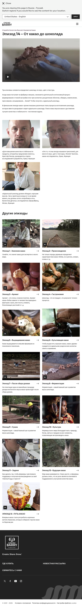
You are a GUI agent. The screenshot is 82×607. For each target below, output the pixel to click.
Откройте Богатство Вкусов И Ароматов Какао (19, 30)
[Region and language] (36, 16)
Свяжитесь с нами (12, 570)
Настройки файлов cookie (66, 603)
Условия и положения (23, 603)
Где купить (8, 564)
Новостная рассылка (54, 564)
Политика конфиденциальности (43, 603)
